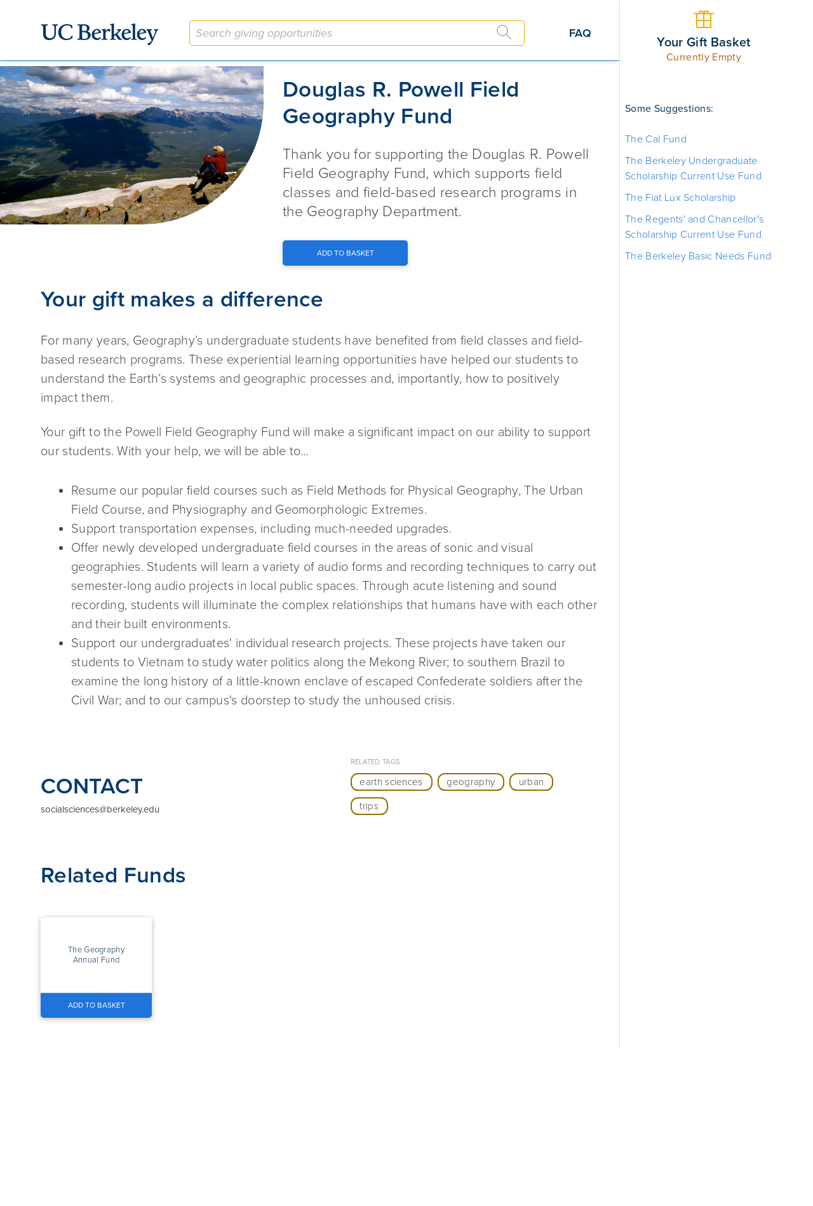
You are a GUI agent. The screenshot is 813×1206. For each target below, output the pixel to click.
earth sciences (390, 782)
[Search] (504, 32)
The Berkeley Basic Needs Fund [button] (698, 256)
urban (531, 782)
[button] (96, 954)
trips (369, 806)
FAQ (580, 33)
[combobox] (357, 33)
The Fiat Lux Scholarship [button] (680, 197)
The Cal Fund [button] (656, 139)
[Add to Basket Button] (345, 253)
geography (471, 782)
